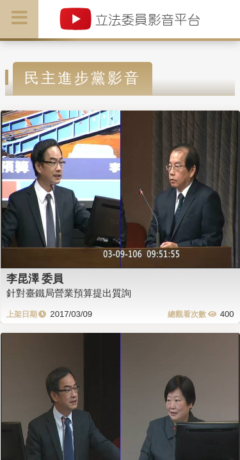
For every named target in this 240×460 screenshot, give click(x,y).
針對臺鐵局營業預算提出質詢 (68, 293)
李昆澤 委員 (35, 278)
